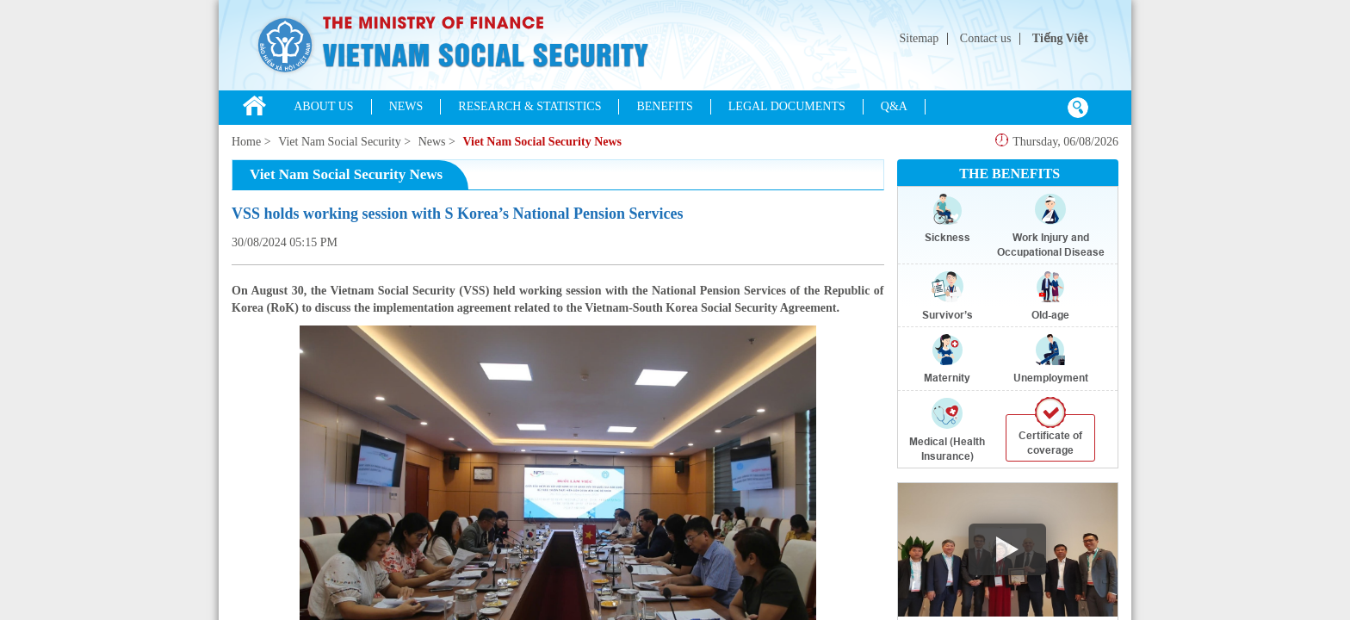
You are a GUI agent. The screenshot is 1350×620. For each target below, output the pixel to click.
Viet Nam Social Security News (542, 141)
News (432, 141)
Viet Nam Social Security (339, 141)
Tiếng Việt (1060, 38)
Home (246, 141)
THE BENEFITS (1009, 173)
